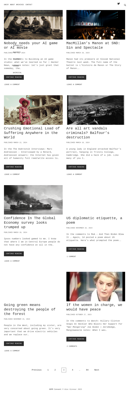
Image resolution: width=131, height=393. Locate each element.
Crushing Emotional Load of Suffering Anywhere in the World (33, 109)
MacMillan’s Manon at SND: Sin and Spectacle (95, 24)
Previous (37, 369)
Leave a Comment (12, 84)
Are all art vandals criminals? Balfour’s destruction (95, 109)
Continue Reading (15, 77)
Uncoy (6, 5)
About (12, 5)
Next (96, 369)
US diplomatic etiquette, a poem (95, 199)
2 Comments (72, 345)
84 (87, 369)
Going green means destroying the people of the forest (33, 285)
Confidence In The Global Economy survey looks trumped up (33, 199)
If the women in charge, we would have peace (95, 285)
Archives (20, 5)
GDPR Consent (55, 388)
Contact (29, 5)
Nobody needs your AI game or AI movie (33, 24)
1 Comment (71, 256)
